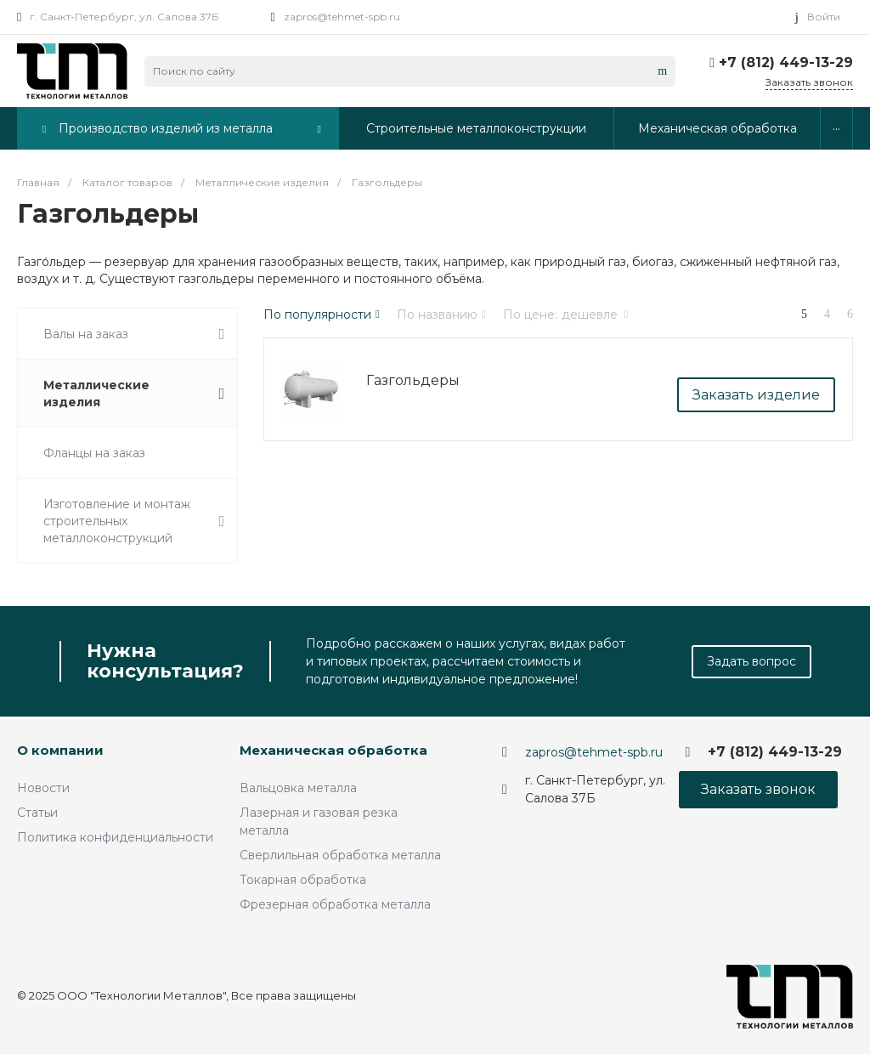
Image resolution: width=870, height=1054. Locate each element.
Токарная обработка (303, 879)
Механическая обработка (333, 750)
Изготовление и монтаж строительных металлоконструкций (133, 521)
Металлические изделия (133, 393)
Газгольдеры (413, 380)
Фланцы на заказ (94, 453)
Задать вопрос (751, 661)
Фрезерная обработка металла (335, 904)
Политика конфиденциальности (115, 837)
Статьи (37, 812)
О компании (60, 750)
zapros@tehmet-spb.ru (342, 16)
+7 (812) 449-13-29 (786, 62)
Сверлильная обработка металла (340, 855)
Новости (43, 788)
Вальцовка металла (298, 788)
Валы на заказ (133, 334)
